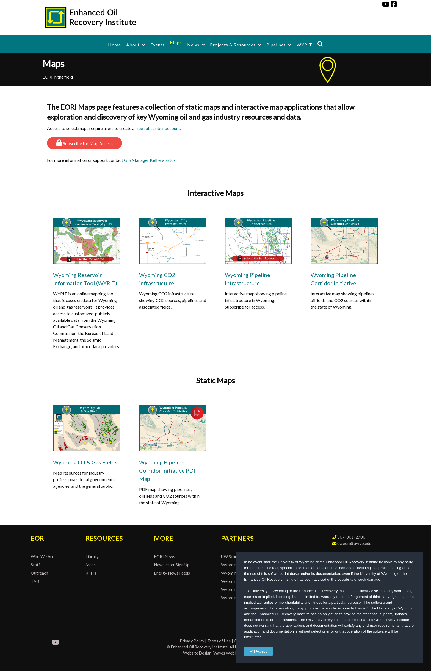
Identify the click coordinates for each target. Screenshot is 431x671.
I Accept (260, 651)
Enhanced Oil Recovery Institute (199, 647)
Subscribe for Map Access (84, 142)
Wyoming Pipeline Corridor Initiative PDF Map (168, 470)
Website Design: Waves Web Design (215, 653)
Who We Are (42, 556)
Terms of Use (219, 641)
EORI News (164, 556)
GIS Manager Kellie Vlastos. (150, 160)
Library (92, 556)
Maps (90, 564)
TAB (35, 581)
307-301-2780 (351, 536)
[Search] (320, 44)
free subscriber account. (158, 128)
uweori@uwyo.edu (354, 543)
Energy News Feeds (172, 572)
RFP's (90, 572)
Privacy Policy (192, 641)
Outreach (39, 572)
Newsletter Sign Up (171, 564)
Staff (35, 564)
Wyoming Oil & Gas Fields (85, 462)
